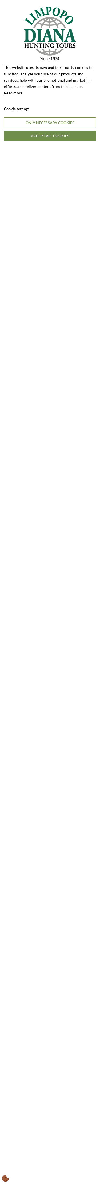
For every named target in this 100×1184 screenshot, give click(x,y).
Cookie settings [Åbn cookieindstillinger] (16, 108)
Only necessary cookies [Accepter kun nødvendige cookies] (50, 122)
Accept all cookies (50, 135)
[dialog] (50, 592)
